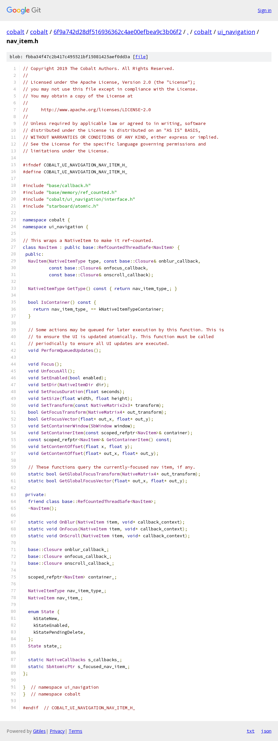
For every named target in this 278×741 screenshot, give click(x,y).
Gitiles (39, 731)
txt (250, 731)
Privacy (57, 731)
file (140, 57)
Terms (75, 731)
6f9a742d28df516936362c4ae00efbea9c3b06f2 (118, 32)
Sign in (264, 10)
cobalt (16, 32)
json (266, 731)
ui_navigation (236, 32)
